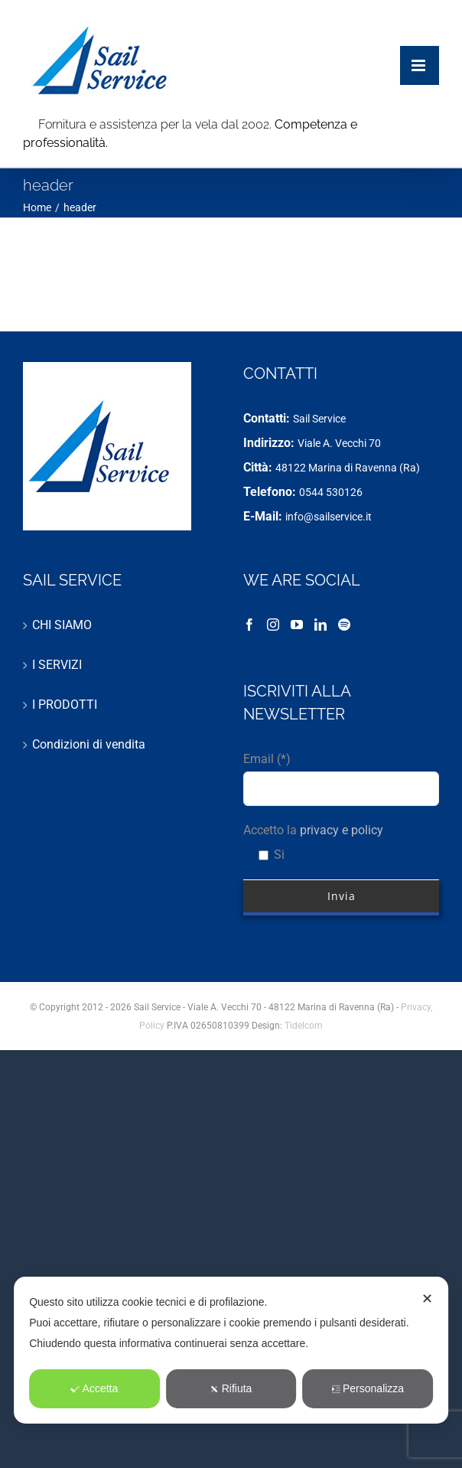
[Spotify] (344, 624)
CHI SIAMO (62, 625)
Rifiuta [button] (231, 1388)
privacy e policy (341, 830)
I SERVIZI (57, 664)
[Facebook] (249, 624)
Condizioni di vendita (88, 744)
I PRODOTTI (64, 704)
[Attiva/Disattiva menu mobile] (419, 50)
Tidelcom (304, 1025)
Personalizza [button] (367, 1388)
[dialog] (231, 1350)
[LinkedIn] (320, 624)
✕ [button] (427, 1299)
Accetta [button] (95, 1388)
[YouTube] (297, 624)
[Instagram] (273, 624)
